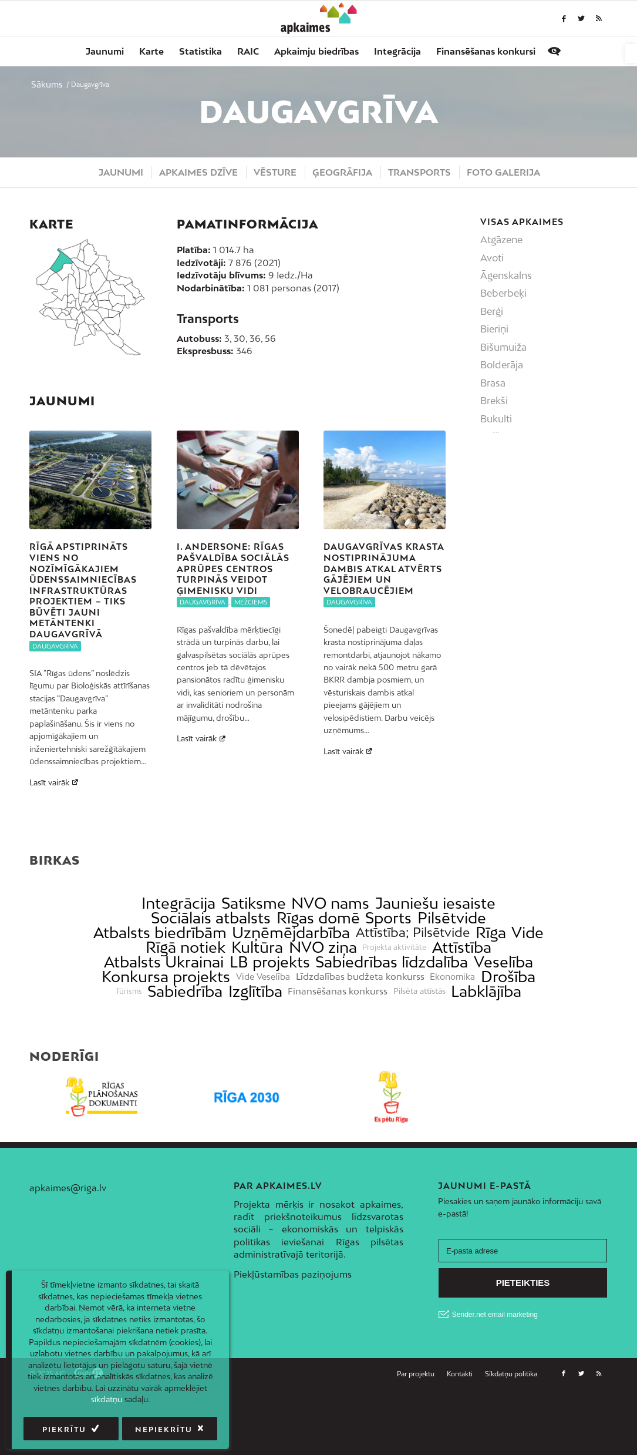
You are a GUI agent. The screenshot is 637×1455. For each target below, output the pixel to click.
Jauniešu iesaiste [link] (435, 959)
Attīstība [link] (461, 1003)
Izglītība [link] (255, 1047)
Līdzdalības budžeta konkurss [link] (360, 1033)
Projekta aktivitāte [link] (394, 1003)
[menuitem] (105, 51)
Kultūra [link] (257, 1003)
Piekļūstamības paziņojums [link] (293, 1330)
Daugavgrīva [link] (55, 646)
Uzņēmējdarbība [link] (291, 989)
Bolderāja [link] (501, 365)
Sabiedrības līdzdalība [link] (391, 1018)
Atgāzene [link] (501, 240)
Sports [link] (388, 974)
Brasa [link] (492, 383)
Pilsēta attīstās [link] (419, 1047)
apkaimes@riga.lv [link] (67, 1243)
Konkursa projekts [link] (166, 1033)
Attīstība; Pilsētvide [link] (413, 989)
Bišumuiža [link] (503, 347)
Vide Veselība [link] (263, 1033)
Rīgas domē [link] (318, 974)
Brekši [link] (494, 400)
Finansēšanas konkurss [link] (337, 1047)
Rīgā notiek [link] (185, 1003)
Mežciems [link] (250, 602)
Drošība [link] (508, 1033)
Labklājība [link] (486, 1047)
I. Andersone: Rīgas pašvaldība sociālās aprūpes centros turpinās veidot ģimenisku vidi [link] (233, 568)
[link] (631, 53)
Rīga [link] (491, 989)
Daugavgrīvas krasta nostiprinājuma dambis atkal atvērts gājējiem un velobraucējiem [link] (383, 568)
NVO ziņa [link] (323, 1003)
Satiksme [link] (253, 959)
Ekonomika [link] (452, 1033)
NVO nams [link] (330, 959)
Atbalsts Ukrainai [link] (164, 1018)
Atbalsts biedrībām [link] (160, 989)
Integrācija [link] (178, 959)
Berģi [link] (491, 311)
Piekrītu (64, 1429)
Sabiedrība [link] (185, 1047)
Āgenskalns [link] (506, 275)
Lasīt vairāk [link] (55, 782)
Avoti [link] (492, 258)
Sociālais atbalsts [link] (211, 974)
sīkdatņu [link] (106, 1399)
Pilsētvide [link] (451, 974)
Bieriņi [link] (494, 329)
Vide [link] (527, 989)
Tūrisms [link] (129, 1047)
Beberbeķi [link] (503, 293)
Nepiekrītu (164, 1429)
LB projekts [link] (270, 1018)
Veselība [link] (503, 1018)
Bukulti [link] (496, 419)
